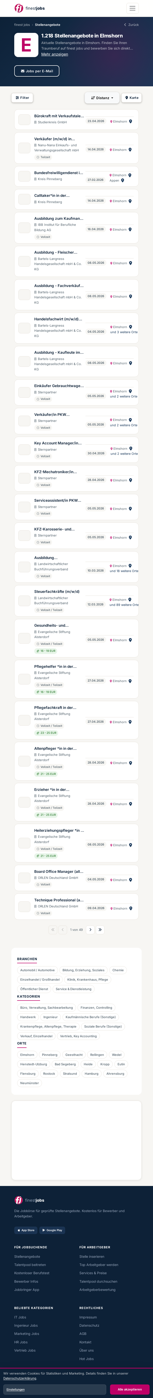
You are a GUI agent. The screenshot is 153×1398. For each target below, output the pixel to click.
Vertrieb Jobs (24, 1350)
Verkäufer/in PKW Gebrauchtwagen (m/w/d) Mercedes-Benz (57, 415)
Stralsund (70, 1073)
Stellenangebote (27, 1256)
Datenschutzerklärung (19, 1378)
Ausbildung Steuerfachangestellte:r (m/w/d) (55, 558)
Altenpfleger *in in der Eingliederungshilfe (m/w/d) (59, 748)
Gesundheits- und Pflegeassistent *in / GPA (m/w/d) (56, 625)
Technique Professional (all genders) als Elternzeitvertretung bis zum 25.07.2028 (59, 900)
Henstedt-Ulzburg (33, 1064)
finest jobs (22, 25)
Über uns (86, 1350)
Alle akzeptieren (130, 1389)
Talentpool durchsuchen (98, 1281)
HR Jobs (21, 1342)
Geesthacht (74, 1055)
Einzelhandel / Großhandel (40, 979)
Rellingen (97, 1055)
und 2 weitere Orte (123, 396)
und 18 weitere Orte (124, 571)
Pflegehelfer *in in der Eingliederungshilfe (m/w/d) (59, 667)
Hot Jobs (86, 1359)
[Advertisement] (76, 1138)
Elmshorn (27, 1055)
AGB (82, 1334)
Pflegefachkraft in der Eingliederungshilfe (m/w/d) (59, 708)
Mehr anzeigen (54, 54)
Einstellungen (16, 1389)
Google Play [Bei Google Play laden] (52, 1230)
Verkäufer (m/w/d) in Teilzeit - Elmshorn (52, 139)
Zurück (131, 25)
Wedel (116, 1055)
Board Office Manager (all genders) (57, 872)
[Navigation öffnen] (132, 8)
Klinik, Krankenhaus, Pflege (87, 979)
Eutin (121, 1064)
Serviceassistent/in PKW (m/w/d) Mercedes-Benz (56, 500)
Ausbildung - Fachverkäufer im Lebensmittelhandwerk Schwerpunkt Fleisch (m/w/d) (59, 286)
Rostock (49, 1073)
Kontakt (85, 1342)
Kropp (105, 1064)
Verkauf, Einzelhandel (36, 1036)
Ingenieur (50, 1017)
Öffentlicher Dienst (34, 989)
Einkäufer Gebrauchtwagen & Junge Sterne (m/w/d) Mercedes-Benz (58, 386)
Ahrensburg (115, 1073)
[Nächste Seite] (90, 930)
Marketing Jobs (26, 1334)
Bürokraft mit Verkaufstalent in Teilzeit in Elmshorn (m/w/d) (59, 116)
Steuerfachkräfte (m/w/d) (57, 591)
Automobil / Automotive (37, 970)
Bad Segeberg (65, 1064)
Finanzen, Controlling (96, 1007)
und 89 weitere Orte (124, 605)
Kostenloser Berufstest (31, 1273)
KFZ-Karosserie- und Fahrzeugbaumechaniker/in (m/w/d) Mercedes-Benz (58, 529)
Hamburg (91, 1073)
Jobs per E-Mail (37, 71)
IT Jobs (20, 1317)
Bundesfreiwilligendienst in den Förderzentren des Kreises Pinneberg (58, 173)
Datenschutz (89, 1325)
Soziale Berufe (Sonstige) (103, 1026)
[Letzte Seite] (100, 930)
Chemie (118, 970)
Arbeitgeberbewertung (97, 1290)
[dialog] (76, 1383)
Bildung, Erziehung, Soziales (83, 970)
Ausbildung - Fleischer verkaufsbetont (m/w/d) (55, 252)
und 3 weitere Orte (124, 332)
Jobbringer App (26, 1290)
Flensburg (27, 1073)
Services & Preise (93, 1273)
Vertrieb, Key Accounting (78, 1036)
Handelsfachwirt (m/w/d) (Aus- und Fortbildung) (56, 319)
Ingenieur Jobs (26, 1325)
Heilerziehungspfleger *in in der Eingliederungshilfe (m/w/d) (59, 830)
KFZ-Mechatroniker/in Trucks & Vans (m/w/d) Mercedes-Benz (54, 472)
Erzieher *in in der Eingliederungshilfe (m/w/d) (59, 790)
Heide (88, 1064)
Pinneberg (49, 1055)
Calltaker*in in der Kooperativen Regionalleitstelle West (54, 196)
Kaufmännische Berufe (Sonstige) (91, 1017)
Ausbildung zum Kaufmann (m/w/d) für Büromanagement (58, 218)
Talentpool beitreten (30, 1265)
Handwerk (28, 1017)
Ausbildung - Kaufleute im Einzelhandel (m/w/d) (57, 352)
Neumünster (29, 1083)
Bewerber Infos (26, 1281)
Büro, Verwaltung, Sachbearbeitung (46, 1007)
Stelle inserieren (91, 1256)
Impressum (88, 1317)
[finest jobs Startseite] (29, 8)
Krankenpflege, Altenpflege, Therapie (48, 1026)
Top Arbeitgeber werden (98, 1265)
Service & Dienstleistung (73, 989)
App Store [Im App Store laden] (26, 1230)
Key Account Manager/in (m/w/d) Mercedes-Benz (56, 443)
